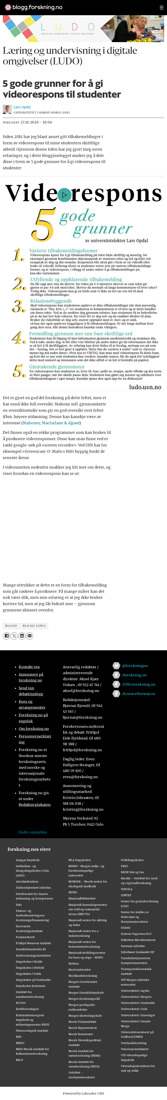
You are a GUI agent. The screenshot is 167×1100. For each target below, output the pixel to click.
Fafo (19, 904)
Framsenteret (25, 937)
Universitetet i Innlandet (138, 1002)
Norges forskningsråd (84, 998)
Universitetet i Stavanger (138, 1015)
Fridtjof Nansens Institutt (33, 943)
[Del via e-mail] (29, 635)
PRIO (124, 866)
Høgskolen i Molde (29, 961)
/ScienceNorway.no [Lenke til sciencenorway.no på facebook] (138, 694)
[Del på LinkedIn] (21, 635)
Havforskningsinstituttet (33, 955)
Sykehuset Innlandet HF (137, 952)
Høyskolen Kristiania (30, 986)
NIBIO (20, 1043)
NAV (19, 1036)
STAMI (125, 927)
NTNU (72, 892)
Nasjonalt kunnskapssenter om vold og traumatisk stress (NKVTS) (87, 909)
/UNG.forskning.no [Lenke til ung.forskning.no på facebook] (138, 684)
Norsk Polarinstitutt (82, 1021)
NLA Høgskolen (79, 860)
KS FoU (21, 1002)
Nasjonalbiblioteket (82, 898)
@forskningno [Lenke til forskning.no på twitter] (135, 666)
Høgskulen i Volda (28, 973)
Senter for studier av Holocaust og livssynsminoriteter (135, 916)
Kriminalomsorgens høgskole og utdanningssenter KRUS (32, 1019)
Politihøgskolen (132, 860)
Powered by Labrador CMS (83, 1093)
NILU (19, 1060)
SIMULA (126, 889)
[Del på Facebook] (6, 635)
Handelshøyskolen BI (31, 949)
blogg (11, 626)
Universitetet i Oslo (134, 1009)
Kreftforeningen (27, 1009)
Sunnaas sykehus (133, 946)
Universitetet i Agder (135, 990)
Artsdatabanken (27, 881)
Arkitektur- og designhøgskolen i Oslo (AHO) (32, 870)
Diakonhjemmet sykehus (33, 887)
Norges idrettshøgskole (85, 1015)
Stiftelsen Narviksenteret (138, 940)
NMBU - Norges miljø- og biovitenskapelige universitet (86, 870)
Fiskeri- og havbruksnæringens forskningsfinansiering (32, 915)
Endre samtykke (32, 832)
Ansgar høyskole (28, 860)
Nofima (73, 963)
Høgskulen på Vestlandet (33, 979)
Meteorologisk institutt (32, 1030)
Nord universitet (79, 969)
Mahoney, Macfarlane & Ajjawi (51, 423)
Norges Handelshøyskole (86, 992)
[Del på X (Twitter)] (14, 635)
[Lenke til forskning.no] (78, 5)
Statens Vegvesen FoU (136, 933)
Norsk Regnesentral (82, 1027)
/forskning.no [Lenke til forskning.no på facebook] (134, 675)
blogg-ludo (34, 626)
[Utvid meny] (161, 7)
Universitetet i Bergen (136, 996)
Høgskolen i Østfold (30, 967)
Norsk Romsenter (80, 1034)
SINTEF (126, 895)
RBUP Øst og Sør (132, 872)
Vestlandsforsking (134, 1043)
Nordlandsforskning (82, 975)
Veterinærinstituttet (135, 1049)
